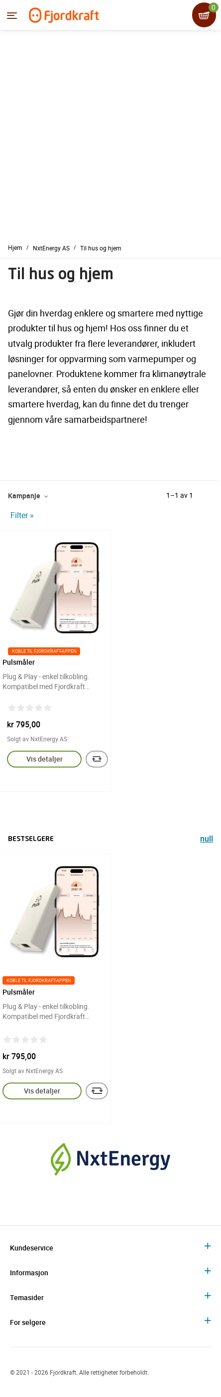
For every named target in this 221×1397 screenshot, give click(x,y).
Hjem (15, 247)
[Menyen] (12, 15)
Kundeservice (31, 1247)
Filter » (22, 515)
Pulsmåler (18, 662)
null (206, 840)
